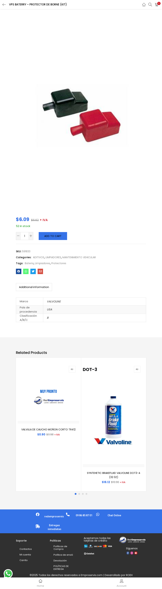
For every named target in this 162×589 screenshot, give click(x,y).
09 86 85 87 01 (84, 515)
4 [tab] (86, 494)
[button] (156, 4)
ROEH (129, 575)
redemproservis (54, 516)
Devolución (60, 560)
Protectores (58, 263)
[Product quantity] (25, 236)
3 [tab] (83, 494)
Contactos (26, 549)
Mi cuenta (25, 554)
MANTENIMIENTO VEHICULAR (79, 257)
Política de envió (63, 555)
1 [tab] (75, 494)
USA (49, 309)
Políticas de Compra (60, 548)
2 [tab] (79, 494)
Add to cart (52, 236)
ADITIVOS (38, 257)
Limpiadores (42, 263)
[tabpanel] (48, 424)
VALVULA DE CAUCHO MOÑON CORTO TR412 (48, 429)
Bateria (29, 263)
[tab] (34, 287)
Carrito (24, 560)
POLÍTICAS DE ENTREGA (61, 567)
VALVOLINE (54, 301)
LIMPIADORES (53, 257)
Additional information (34, 287)
